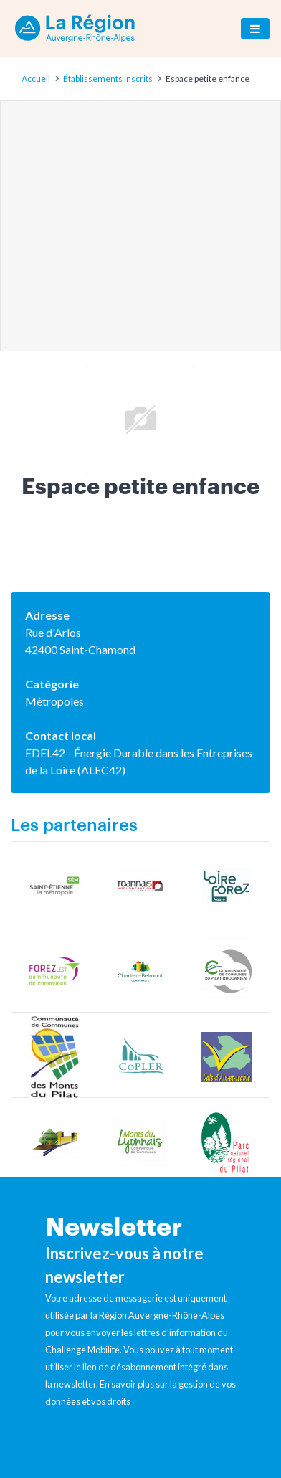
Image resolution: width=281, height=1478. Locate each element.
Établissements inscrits (108, 78)
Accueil (36, 78)
